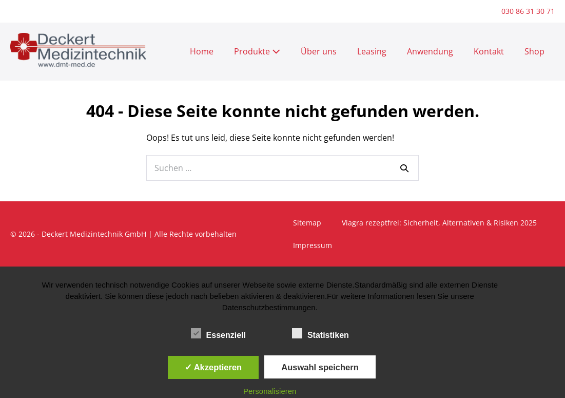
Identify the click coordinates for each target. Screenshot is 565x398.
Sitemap (307, 223)
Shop (534, 51)
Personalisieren (269, 391)
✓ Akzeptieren (213, 367)
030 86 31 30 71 (528, 11)
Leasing (371, 51)
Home (201, 51)
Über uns (319, 51)
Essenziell (218, 333)
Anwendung (430, 51)
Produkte (257, 51)
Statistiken (320, 333)
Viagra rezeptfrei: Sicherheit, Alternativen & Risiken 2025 (439, 223)
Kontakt (489, 51)
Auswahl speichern (319, 367)
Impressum (312, 245)
